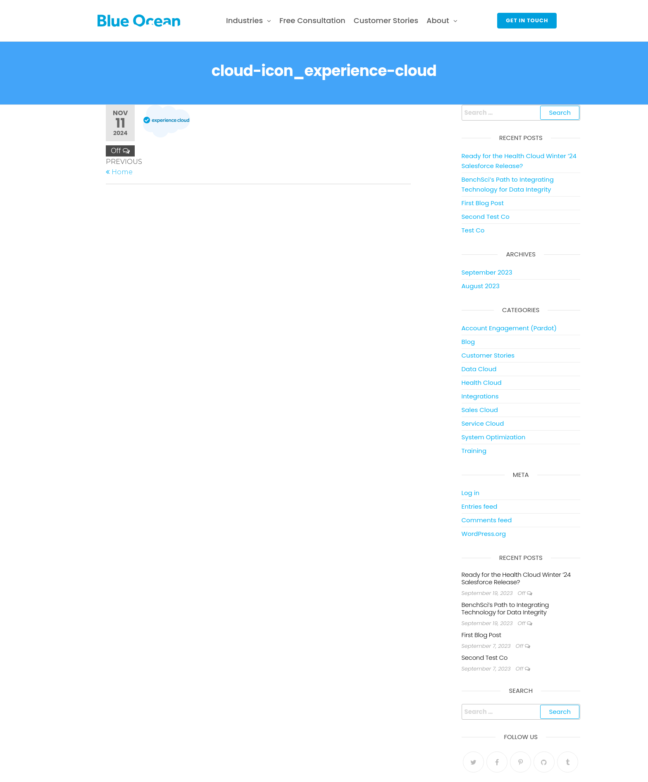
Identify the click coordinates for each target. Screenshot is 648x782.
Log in (471, 492)
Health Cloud (482, 382)
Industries (244, 20)
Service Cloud (483, 423)
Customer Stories (386, 20)
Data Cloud (479, 369)
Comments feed (487, 520)
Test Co (473, 230)
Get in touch (527, 20)
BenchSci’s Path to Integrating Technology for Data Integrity (505, 608)
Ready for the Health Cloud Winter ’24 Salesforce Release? (516, 578)
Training (474, 450)
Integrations (480, 396)
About (437, 20)
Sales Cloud (480, 409)
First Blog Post (483, 203)
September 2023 (487, 272)
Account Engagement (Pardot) (509, 328)
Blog (468, 341)
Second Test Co (486, 216)
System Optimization (494, 437)
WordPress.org (484, 533)
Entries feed (480, 506)
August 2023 (481, 286)
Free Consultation (312, 20)
